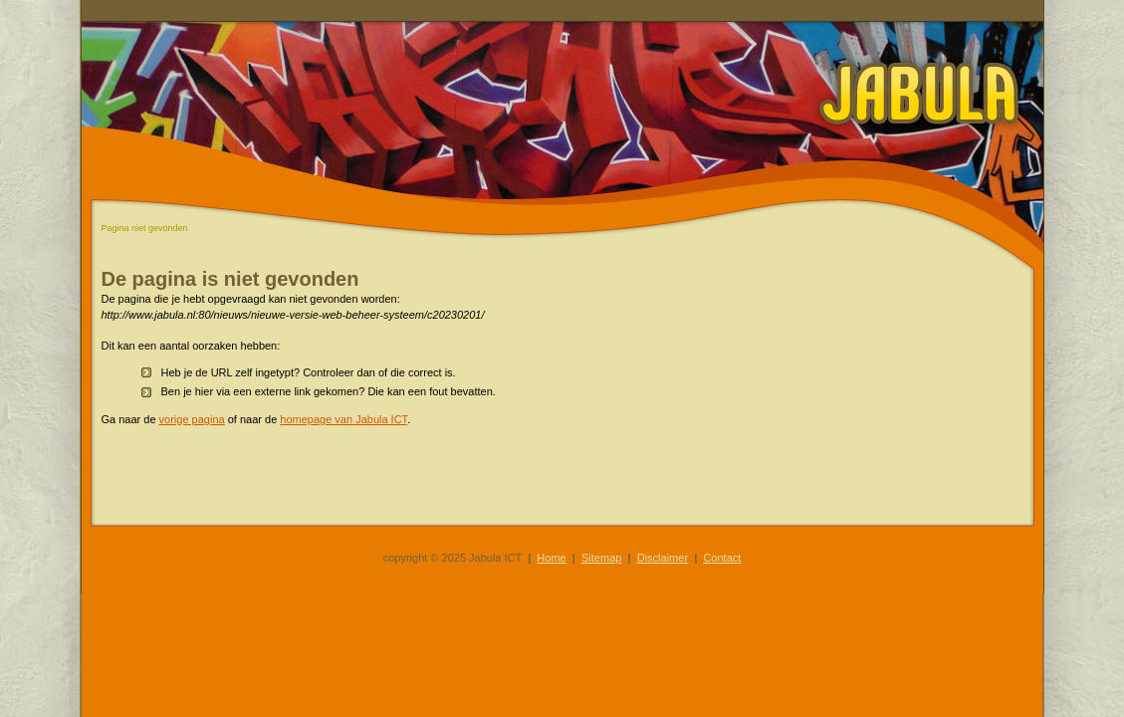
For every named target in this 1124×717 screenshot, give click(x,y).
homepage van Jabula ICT (343, 419)
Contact (722, 558)
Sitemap (601, 558)
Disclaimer (662, 558)
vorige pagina (192, 419)
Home (551, 558)
